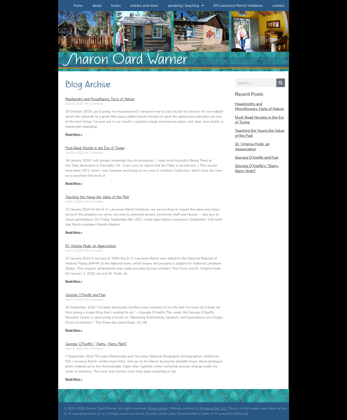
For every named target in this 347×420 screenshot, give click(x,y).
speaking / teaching (186, 5)
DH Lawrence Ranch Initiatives (238, 5)
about (96, 5)
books (116, 5)
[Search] (280, 82)
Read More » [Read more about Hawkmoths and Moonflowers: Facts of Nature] (73, 134)
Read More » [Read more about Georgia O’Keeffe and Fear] (73, 330)
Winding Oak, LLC (213, 408)
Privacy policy (158, 408)
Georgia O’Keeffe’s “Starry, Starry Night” (96, 344)
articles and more (144, 5)
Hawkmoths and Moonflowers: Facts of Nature (100, 99)
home (78, 5)
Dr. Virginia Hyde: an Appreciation (90, 246)
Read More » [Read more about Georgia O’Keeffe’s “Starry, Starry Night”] (73, 379)
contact (278, 5)
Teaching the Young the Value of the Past (97, 197)
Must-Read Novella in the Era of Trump (94, 148)
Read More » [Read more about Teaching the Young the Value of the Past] (73, 232)
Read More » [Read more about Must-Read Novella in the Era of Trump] (73, 183)
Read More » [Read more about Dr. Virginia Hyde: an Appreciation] (73, 281)
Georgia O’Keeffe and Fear (85, 295)
